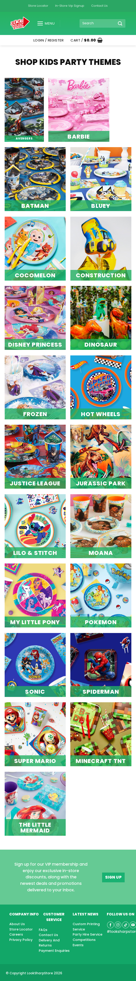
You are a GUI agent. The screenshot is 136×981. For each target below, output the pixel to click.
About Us (17, 924)
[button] (44, 23)
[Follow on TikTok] (125, 924)
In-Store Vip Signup (69, 5)
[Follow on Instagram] (117, 924)
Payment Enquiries (54, 950)
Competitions (84, 939)
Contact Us (99, 5)
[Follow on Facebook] (110, 924)
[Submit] (120, 23)
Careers (16, 934)
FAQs (43, 929)
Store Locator (38, 5)
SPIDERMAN (101, 692)
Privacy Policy (20, 939)
